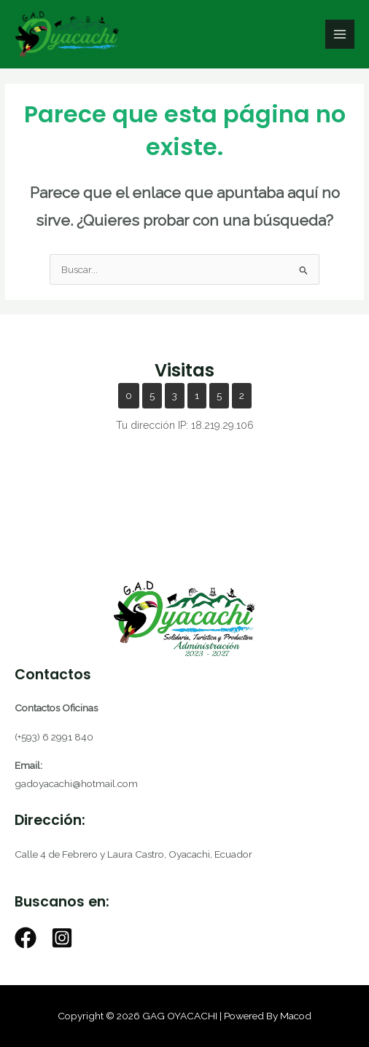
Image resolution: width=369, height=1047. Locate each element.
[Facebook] (25, 938)
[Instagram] (62, 938)
